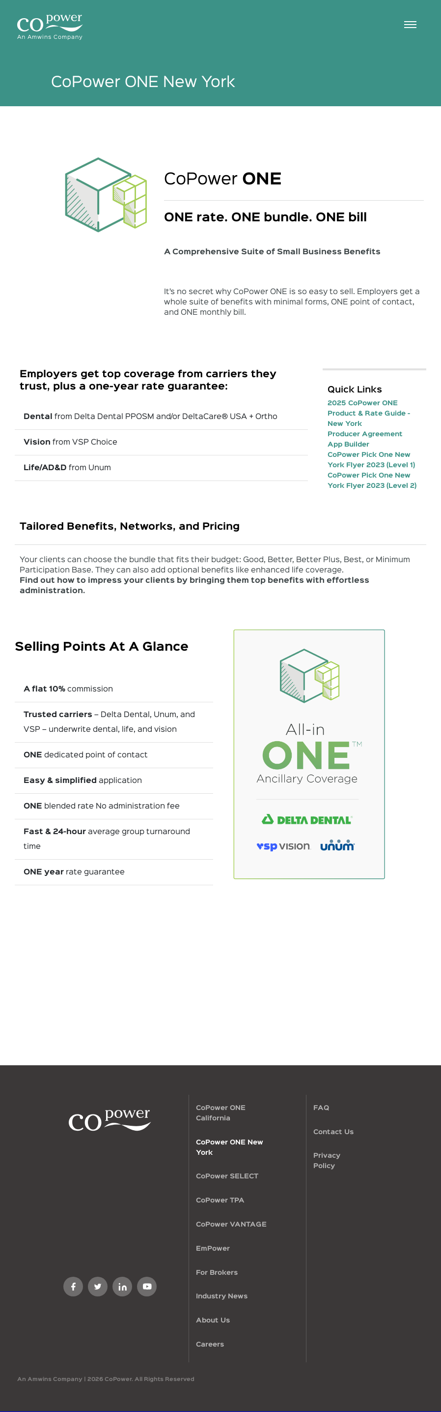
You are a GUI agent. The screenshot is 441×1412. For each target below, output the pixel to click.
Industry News (222, 1296)
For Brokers (217, 1273)
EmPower (213, 1249)
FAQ (321, 1108)
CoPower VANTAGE (231, 1225)
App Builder (348, 445)
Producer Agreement (365, 434)
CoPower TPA (220, 1200)
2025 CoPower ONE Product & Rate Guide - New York (369, 413)
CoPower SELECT (227, 1176)
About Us (213, 1320)
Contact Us (333, 1132)
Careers (210, 1345)
